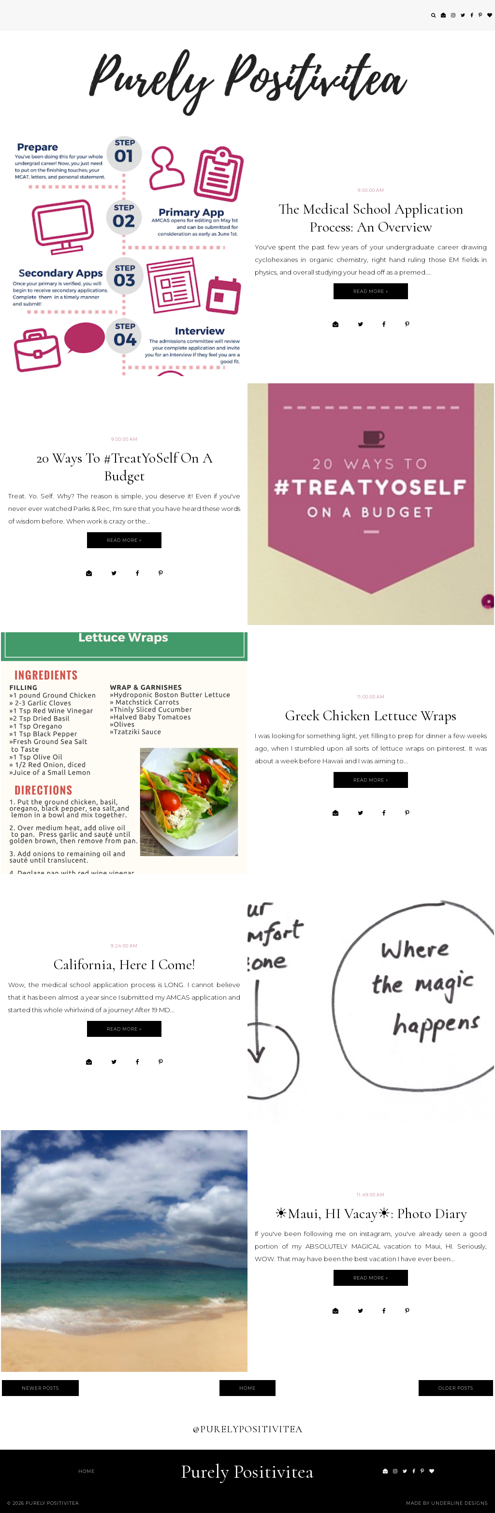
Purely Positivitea (247, 1471)
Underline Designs (459, 1503)
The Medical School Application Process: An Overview (371, 218)
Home (247, 1388)
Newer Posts (40, 1388)
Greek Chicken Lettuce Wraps (370, 716)
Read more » (370, 291)
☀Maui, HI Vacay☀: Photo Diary (371, 1213)
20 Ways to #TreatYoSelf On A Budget (124, 467)
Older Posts (455, 1388)
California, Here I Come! (124, 965)
